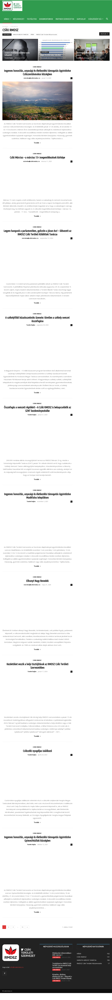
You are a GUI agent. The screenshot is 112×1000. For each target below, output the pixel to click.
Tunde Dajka (9, 58)
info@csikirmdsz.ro (17, 974)
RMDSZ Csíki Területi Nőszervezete (46, 34)
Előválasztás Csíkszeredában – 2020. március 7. (62, 961)
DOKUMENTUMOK (46, 19)
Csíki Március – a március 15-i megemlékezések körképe (37, 157)
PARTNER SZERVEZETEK (65, 19)
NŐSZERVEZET (18, 19)
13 (22, 934)
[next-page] (27, 934)
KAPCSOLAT (81, 19)
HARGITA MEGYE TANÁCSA (20, 34)
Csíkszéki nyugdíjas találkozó (37, 757)
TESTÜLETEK (32, 19)
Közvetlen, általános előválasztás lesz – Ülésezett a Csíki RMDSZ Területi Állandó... (62, 983)
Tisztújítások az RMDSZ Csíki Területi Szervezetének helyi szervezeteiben (61, 972)
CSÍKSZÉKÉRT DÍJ (95, 19)
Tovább (37, 143)
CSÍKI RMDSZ (7, 34)
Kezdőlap (5, 26)
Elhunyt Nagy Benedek (37, 587)
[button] (107, 19)
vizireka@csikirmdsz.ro (48, 58)
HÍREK (7, 19)
